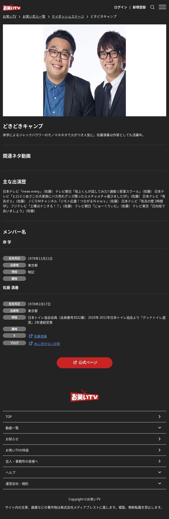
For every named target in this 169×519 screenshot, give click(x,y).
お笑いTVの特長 (84, 450)
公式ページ (84, 362)
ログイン (120, 7)
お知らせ (84, 439)
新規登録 (139, 7)
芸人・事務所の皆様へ (84, 461)
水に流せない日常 (44, 343)
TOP (84, 416)
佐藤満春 (37, 336)
